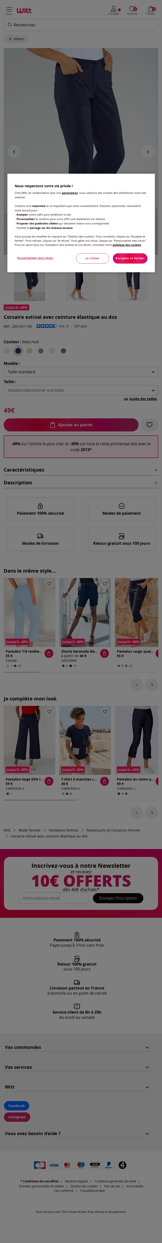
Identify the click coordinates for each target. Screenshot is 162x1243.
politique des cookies (127, 245)
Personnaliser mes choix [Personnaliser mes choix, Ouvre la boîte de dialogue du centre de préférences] (35, 258)
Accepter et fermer (130, 258)
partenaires (70, 193)
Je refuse (92, 258)
